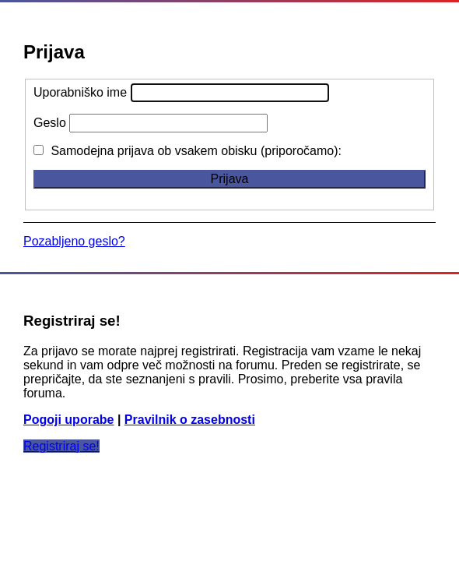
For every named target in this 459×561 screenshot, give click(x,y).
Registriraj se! (61, 446)
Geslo (49, 122)
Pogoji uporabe (68, 419)
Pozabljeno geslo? (74, 241)
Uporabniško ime (80, 92)
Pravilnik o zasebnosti (189, 419)
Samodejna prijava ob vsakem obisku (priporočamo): (187, 150)
